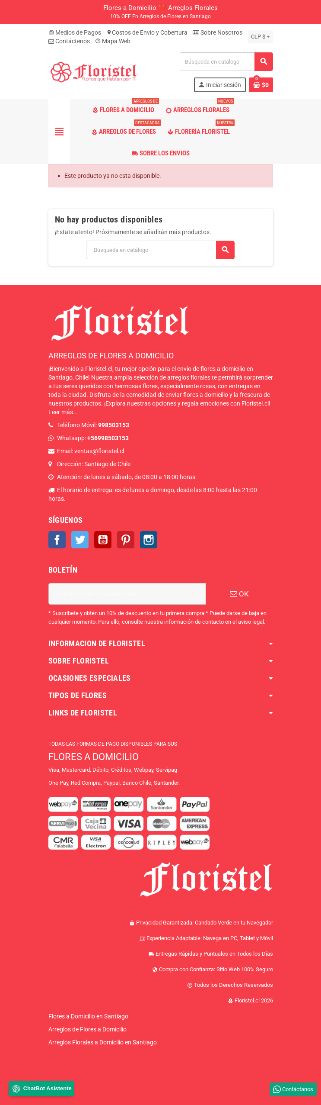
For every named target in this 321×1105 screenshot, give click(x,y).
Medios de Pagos (74, 32)
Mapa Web (112, 41)
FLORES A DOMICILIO (93, 756)
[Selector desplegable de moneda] (260, 36)
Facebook (57, 539)
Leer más (60, 412)
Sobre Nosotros (217, 32)
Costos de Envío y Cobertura (147, 32)
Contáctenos (69, 41)
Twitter (80, 539)
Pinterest (125, 539)
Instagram (148, 539)
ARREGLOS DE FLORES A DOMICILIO (111, 355)
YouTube (102, 539)
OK (239, 594)
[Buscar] (226, 61)
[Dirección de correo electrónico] (127, 594)
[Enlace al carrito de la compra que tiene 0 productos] (261, 84)
